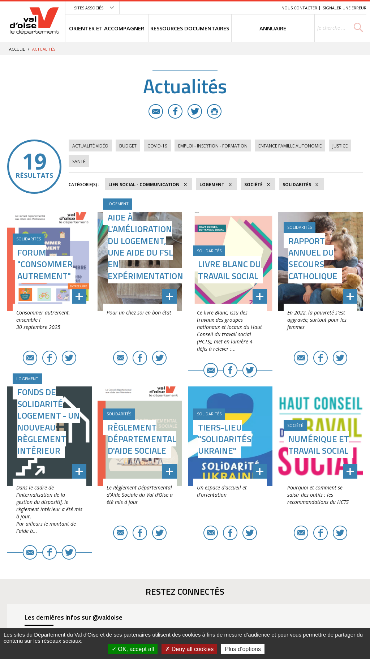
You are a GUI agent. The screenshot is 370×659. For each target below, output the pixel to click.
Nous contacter (299, 7)
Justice (340, 146)
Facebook (175, 111)
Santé (78, 161)
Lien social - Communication (144, 184)
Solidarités (297, 184)
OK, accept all (133, 649)
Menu (223, 7)
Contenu (241, 7)
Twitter (195, 111)
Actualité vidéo (90, 146)
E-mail (156, 111)
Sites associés (88, 7)
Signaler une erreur (344, 7)
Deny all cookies (189, 649)
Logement (211, 184)
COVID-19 (157, 146)
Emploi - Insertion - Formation (213, 146)
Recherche (266, 7)
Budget (128, 146)
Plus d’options (243, 649)
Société (253, 184)
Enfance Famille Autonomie (290, 146)
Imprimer (214, 111)
